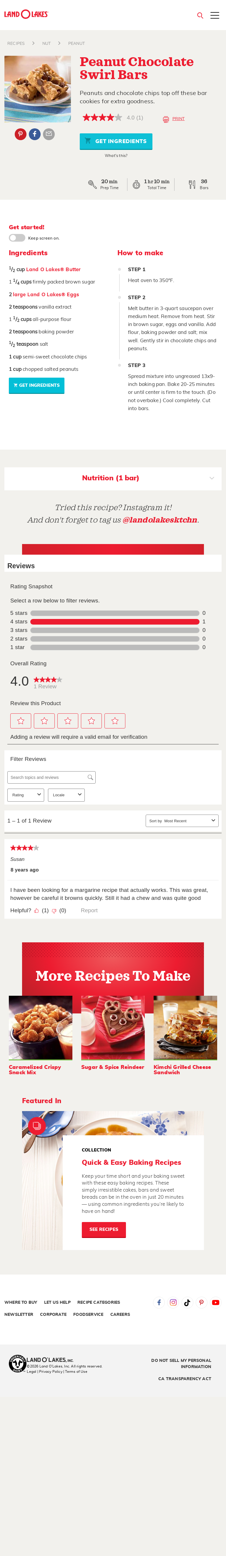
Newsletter (18, 1315)
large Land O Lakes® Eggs (46, 294)
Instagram (173, 1302)
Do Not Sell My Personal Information (181, 1364)
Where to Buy (20, 1303)
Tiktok (187, 1302)
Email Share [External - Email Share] (49, 134)
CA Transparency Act (184, 1379)
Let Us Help (57, 1303)
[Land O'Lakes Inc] (52, 1360)
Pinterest (201, 1302)
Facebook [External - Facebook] (35, 134)
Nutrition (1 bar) (148, 479)
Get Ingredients (115, 140)
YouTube (216, 1302)
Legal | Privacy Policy (44, 1371)
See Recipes (103, 1229)
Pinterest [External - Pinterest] (20, 134)
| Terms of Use (75, 1371)
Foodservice (88, 1315)
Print (174, 119)
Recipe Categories (98, 1303)
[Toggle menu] (214, 16)
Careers (120, 1315)
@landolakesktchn (159, 520)
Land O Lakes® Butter (53, 269)
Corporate (53, 1315)
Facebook (159, 1302)
